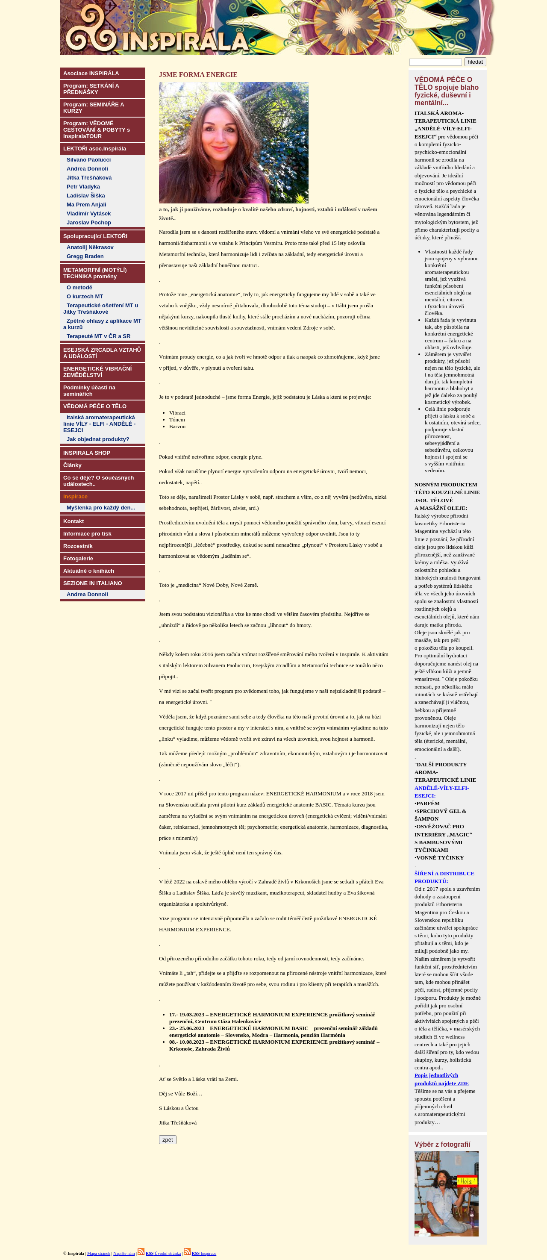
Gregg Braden (85, 256)
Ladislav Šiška (86, 195)
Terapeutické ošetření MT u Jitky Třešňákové (100, 308)
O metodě (79, 287)
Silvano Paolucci (89, 159)
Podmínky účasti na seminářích (89, 390)
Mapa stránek (98, 1253)
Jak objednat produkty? (98, 439)
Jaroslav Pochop (89, 222)
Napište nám (124, 1253)
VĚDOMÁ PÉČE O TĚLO (94, 406)
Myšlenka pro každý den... (101, 507)
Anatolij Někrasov (90, 247)
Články (72, 465)
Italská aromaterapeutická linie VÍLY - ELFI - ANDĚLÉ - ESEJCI (99, 423)
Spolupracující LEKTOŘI (95, 236)
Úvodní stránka (163, 1253)
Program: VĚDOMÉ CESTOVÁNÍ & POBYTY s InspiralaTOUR (96, 129)
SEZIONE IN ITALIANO (92, 583)
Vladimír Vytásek (89, 213)
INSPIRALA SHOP (86, 453)
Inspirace (204, 1253)
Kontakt (73, 521)
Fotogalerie (78, 558)
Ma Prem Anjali (86, 204)
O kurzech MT (85, 296)
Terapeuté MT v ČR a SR (98, 336)
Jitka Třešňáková (89, 177)
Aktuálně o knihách (88, 571)
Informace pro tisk (87, 533)
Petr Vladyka (83, 186)
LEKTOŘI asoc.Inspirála (94, 148)
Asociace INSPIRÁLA (91, 73)
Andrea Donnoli (87, 168)
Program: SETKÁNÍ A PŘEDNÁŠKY (91, 88)
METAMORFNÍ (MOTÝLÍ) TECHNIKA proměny (95, 273)
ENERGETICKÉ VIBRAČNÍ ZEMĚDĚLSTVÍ (97, 371)
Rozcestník (78, 546)
